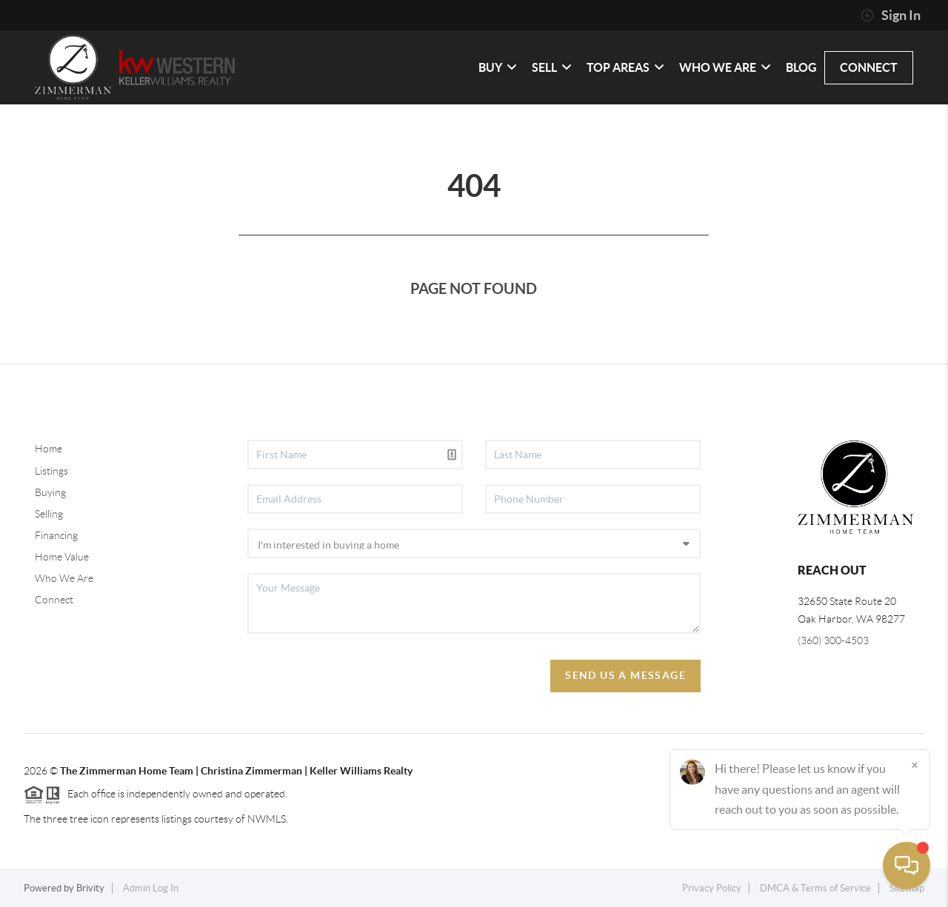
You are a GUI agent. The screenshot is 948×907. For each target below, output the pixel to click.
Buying (50, 492)
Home (48, 449)
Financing (56, 535)
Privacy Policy (711, 888)
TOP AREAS (625, 67)
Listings (51, 471)
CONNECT (869, 67)
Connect (54, 600)
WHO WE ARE (725, 67)
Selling (49, 514)
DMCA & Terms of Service (815, 888)
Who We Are (64, 578)
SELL (552, 67)
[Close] (915, 765)
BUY (497, 67)
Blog (801, 67)
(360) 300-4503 (833, 640)
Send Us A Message (625, 675)
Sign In (891, 15)
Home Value (62, 557)
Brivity (90, 888)
